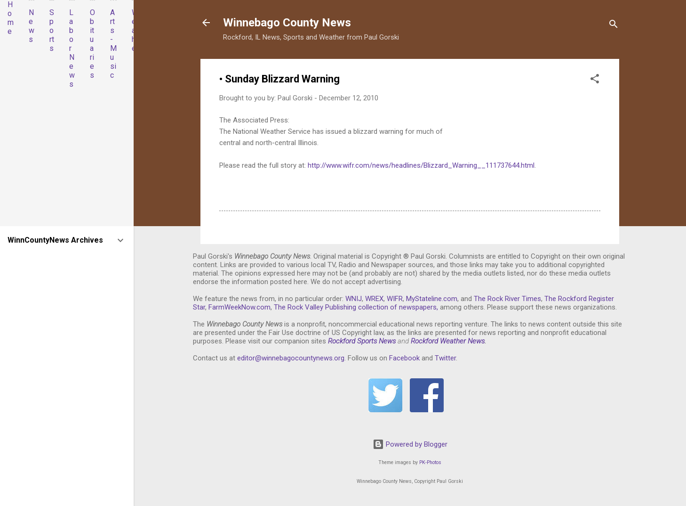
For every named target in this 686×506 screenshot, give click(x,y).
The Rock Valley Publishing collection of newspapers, (356, 307)
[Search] (613, 25)
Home (11, 18)
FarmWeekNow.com (239, 307)
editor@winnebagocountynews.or (289, 358)
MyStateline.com (431, 298)
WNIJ (353, 298)
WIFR (395, 298)
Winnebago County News (287, 22)
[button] (594, 80)
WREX (374, 298)
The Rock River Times (507, 298)
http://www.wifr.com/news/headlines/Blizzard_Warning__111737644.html (421, 165)
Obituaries (92, 44)
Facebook (404, 358)
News (31, 26)
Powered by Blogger (410, 444)
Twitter (445, 358)
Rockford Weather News (448, 341)
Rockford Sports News (362, 341)
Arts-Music (113, 44)
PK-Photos (430, 462)
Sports (51, 30)
